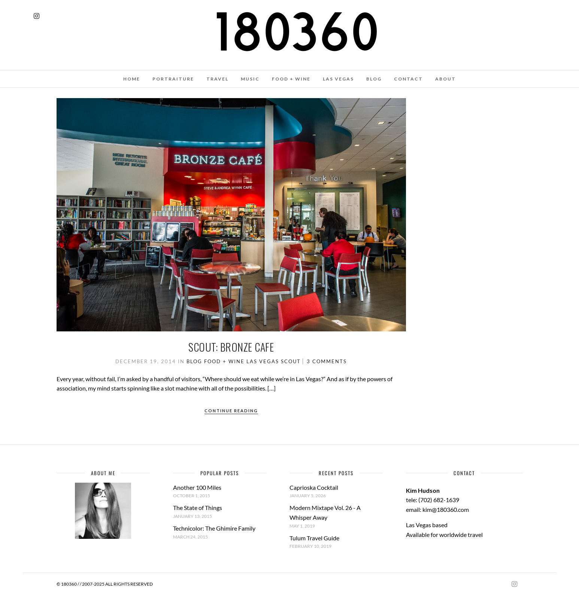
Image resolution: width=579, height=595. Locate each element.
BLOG (374, 79)
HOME (131, 79)
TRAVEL (217, 79)
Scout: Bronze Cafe (231, 347)
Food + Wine (224, 361)
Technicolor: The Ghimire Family (214, 528)
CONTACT (408, 79)
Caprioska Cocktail (314, 487)
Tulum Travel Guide (314, 537)
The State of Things (197, 507)
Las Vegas (262, 361)
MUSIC (250, 79)
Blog (194, 361)
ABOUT (445, 79)
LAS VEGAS (338, 79)
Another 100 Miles (197, 487)
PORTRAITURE (173, 79)
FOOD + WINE (291, 79)
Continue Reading (231, 410)
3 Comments (327, 361)
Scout (291, 361)
